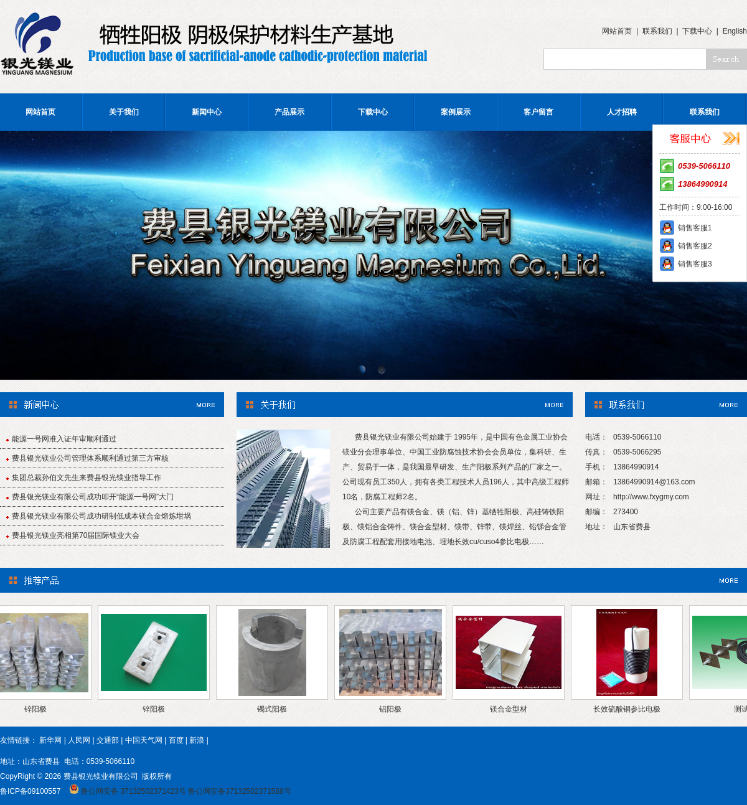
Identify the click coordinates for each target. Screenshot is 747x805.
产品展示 (289, 112)
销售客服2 (695, 246)
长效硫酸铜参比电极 (630, 709)
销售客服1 (695, 228)
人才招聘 (622, 112)
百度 (176, 740)
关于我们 (124, 112)
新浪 (196, 740)
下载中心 (697, 31)
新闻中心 (207, 112)
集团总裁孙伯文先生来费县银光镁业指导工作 (86, 477)
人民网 (79, 740)
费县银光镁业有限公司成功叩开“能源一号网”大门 (93, 496)
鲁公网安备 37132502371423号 (133, 791)
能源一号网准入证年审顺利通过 (64, 439)
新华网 (50, 740)
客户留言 (538, 112)
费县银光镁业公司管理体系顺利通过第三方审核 (90, 458)
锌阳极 (38, 709)
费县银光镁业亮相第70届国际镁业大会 (75, 535)
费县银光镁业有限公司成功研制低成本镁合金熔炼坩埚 (101, 516)
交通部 (107, 740)
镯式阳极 (275, 709)
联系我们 (657, 31)
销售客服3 (695, 264)
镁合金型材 (511, 709)
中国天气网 (143, 740)
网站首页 (617, 31)
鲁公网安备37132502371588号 (239, 791)
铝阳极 (393, 709)
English (735, 31)
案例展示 (456, 112)
